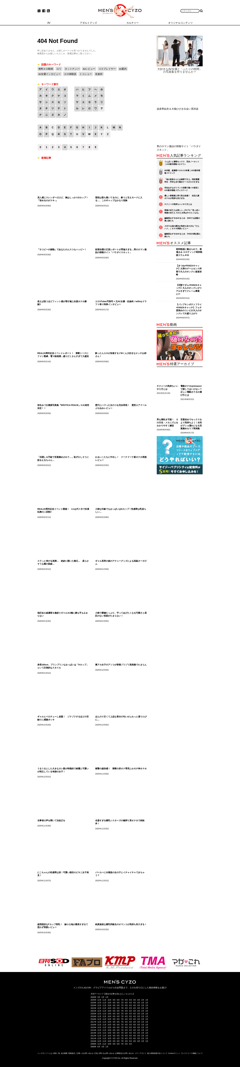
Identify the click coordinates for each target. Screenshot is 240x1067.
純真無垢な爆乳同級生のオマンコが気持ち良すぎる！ (121, 924)
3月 (98, 997)
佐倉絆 (99, 74)
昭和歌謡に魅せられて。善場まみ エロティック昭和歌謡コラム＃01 (189, 252)
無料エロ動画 (45, 69)
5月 (130, 1000)
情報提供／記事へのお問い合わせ (81, 1053)
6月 (126, 1000)
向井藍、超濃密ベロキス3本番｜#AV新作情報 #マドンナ (182, 171)
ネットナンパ (72, 69)
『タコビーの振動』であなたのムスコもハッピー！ (62, 249)
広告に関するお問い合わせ (104, 1053)
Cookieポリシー (174, 1053)
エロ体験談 (70, 74)
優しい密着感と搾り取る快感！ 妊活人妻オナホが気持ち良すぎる (181, 197)
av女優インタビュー (49, 74)
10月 (109, 1000)
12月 (99, 1000)
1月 (107, 997)
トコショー (86, 74)
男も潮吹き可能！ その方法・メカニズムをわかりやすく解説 (167, 422)
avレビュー (89, 69)
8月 (118, 1000)
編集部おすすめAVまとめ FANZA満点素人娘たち (182, 235)
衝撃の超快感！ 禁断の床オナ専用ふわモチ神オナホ (121, 768)
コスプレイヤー (107, 69)
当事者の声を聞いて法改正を (51, 820)
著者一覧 (56, 1053)
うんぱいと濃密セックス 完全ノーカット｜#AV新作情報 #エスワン (181, 163)
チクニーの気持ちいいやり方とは (178, 204)
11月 (104, 1000)
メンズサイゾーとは (44, 1053)
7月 (122, 1000)
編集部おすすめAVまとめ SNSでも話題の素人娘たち (182, 219)
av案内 (123, 69)
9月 (114, 1000)
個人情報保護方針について (157, 1053)
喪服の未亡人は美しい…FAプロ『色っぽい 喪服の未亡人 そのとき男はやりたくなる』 (182, 211)
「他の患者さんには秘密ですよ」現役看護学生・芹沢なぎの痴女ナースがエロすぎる (181, 180)
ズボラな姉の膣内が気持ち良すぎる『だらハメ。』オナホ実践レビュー (181, 227)
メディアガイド (140, 1053)
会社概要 (64, 1053)
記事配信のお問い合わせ (124, 1053)
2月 (102, 997)
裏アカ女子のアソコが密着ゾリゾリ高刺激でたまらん (121, 664)
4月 (134, 1000)
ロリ (58, 69)
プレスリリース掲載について (192, 1053)
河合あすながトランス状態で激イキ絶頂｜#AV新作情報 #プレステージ (181, 189)
